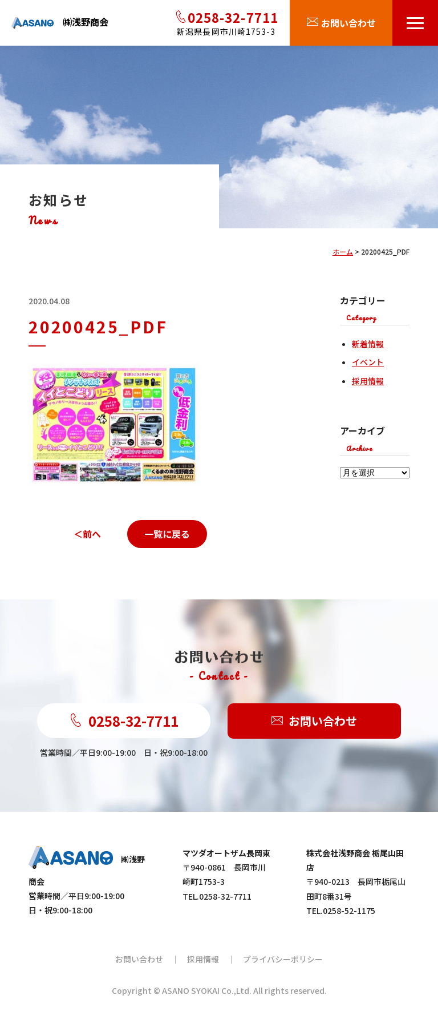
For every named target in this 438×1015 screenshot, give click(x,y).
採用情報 (368, 380)
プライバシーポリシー (283, 959)
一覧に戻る (167, 534)
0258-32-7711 (124, 721)
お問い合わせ (314, 721)
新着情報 (368, 343)
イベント (368, 362)
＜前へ (87, 534)
